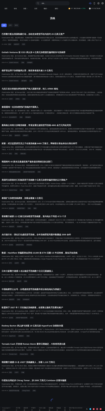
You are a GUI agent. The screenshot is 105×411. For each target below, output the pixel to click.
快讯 (15, 8)
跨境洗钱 (29, 245)
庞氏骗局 (24, 80)
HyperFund (12, 336)
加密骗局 (29, 62)
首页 (6, 8)
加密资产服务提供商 (21, 317)
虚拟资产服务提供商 (29, 172)
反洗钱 (11, 245)
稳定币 (28, 190)
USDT (11, 99)
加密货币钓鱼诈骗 (14, 390)
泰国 (35, 208)
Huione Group (13, 190)
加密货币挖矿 (21, 208)
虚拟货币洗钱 (19, 245)
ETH (10, 263)
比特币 (17, 263)
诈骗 (23, 372)
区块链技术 (26, 299)
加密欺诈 (21, 336)
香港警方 (19, 226)
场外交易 (11, 281)
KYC (31, 317)
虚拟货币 (17, 135)
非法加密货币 (13, 117)
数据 (46, 8)
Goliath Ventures (13, 62)
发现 (57, 8)
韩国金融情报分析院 (14, 172)
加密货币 (16, 44)
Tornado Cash (13, 354)
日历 (35, 8)
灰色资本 (11, 208)
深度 (25, 8)
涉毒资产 (25, 135)
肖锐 (10, 153)
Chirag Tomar (26, 390)
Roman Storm (24, 354)
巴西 (23, 44)
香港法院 (23, 153)
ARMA (17, 99)
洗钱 (9, 44)
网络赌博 (28, 117)
